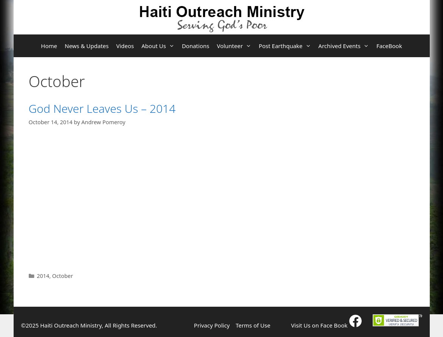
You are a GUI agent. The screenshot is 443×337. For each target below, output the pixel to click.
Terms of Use (253, 325)
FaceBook (389, 46)
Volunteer (236, 45)
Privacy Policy (212, 325)
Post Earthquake (287, 45)
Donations (196, 46)
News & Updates (87, 46)
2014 (43, 275)
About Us (159, 45)
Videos (125, 46)
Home (49, 46)
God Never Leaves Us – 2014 (102, 108)
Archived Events (346, 45)
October (62, 275)
